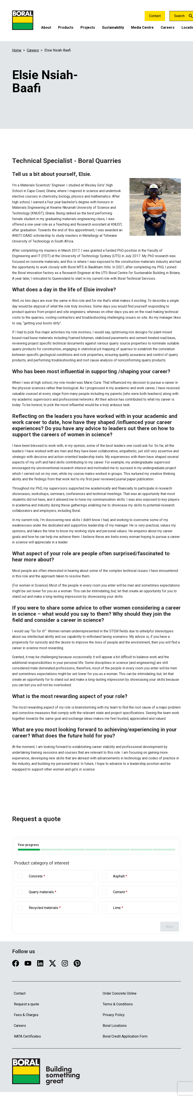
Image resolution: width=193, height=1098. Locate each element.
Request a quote (26, 1004)
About (46, 27)
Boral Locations (115, 1026)
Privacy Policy (114, 1015)
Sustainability (113, 27)
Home (16, 50)
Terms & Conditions (118, 1004)
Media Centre (142, 27)
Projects (87, 27)
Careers (168, 27)
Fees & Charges (26, 1015)
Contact (155, 16)
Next (169, 927)
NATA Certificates (27, 1036)
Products (65, 27)
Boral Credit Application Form (125, 1036)
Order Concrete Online (120, 993)
